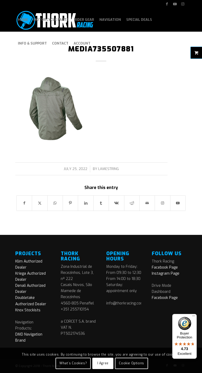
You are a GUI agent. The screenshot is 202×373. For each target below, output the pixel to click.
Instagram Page (165, 273)
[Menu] (193, 317)
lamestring (108, 169)
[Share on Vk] (116, 203)
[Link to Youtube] (175, 4)
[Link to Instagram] (183, 4)
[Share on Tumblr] (101, 203)
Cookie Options (131, 363)
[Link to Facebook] (167, 4)
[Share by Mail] (147, 203)
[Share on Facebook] (24, 203)
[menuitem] (23, 20)
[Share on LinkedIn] (85, 203)
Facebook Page (165, 267)
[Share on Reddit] (131, 203)
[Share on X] (39, 203)
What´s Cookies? (73, 363)
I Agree (103, 363)
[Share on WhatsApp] (55, 203)
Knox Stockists (28, 310)
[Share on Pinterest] (70, 203)
